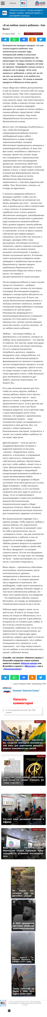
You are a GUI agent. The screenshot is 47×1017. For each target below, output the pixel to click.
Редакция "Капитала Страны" (26, 690)
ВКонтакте (30, 666)
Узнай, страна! (39, 795)
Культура (41, 756)
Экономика (40, 722)
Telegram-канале (29, 663)
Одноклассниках (12, 668)
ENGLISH (13, 3)
